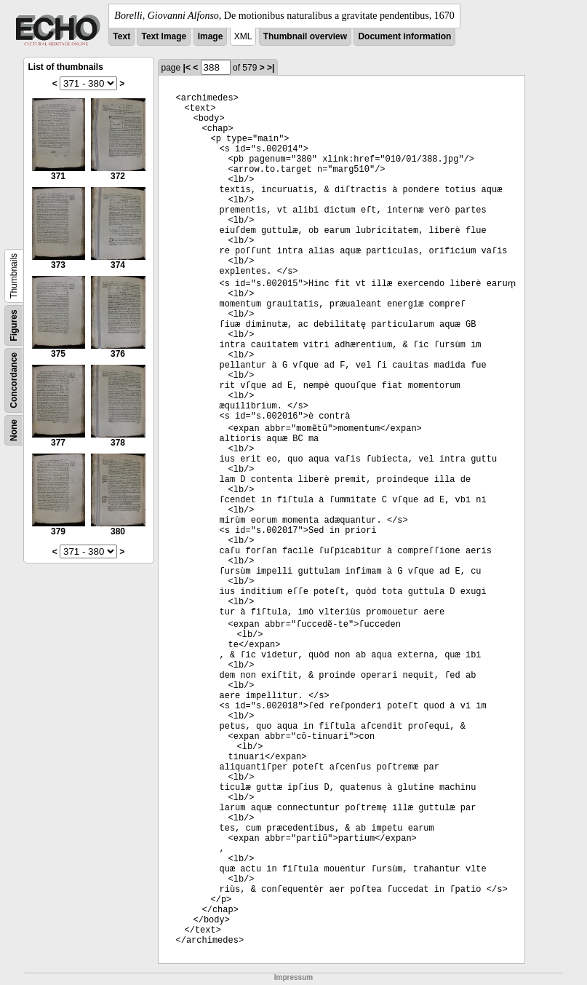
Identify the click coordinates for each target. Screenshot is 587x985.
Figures (14, 325)
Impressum (293, 977)
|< (187, 68)
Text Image (163, 36)
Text (121, 36)
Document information (404, 36)
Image (210, 36)
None (14, 430)
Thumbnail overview (305, 36)
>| (270, 68)
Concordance (14, 380)
